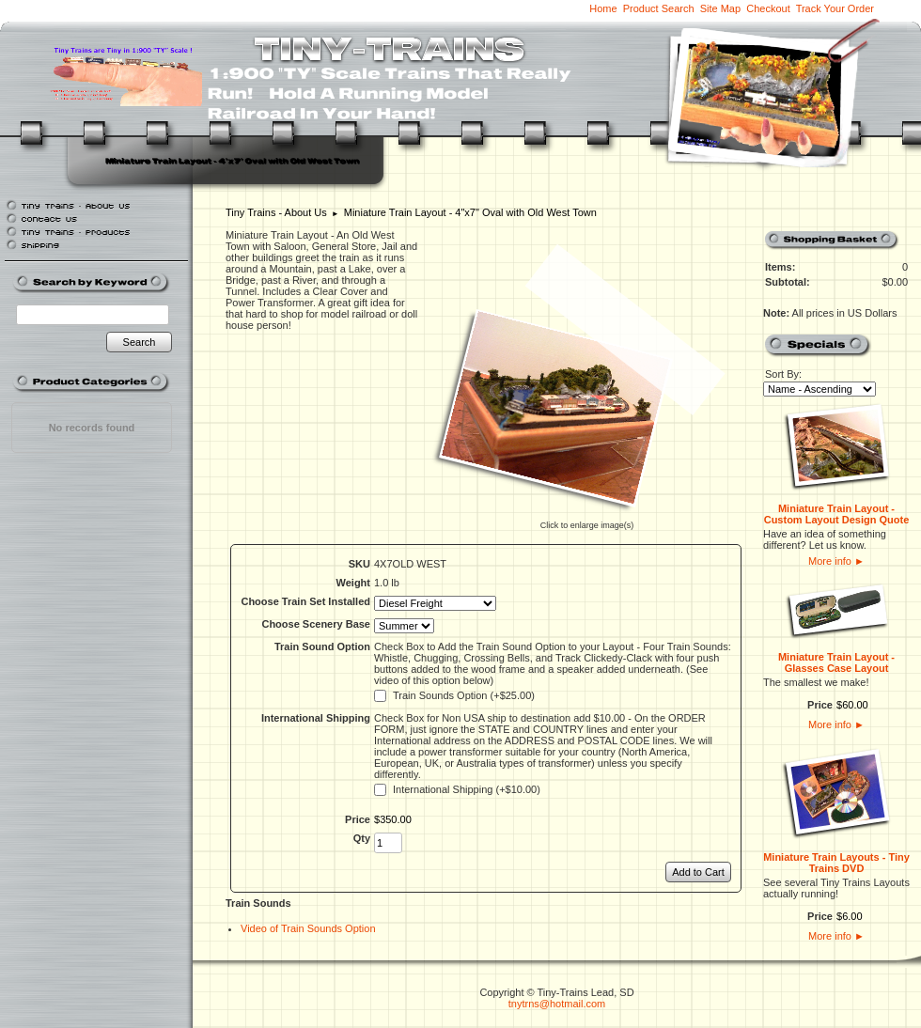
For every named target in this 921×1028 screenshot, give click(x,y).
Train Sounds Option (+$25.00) (464, 695)
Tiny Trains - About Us (276, 212)
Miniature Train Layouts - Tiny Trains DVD (836, 862)
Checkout (767, 8)
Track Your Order (835, 8)
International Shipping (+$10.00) (466, 789)
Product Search (659, 8)
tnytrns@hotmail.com (556, 1003)
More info (836, 561)
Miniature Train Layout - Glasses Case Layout (836, 662)
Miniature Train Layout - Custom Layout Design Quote (837, 514)
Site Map (720, 8)
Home (603, 8)
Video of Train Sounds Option (308, 928)
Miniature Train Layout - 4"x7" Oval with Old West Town (470, 212)
